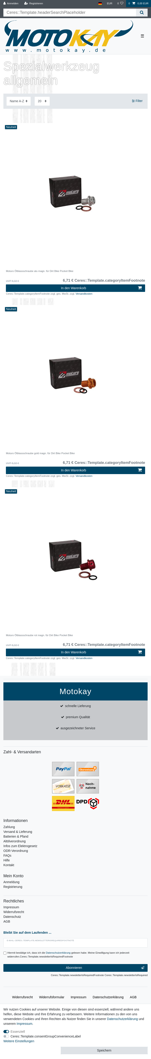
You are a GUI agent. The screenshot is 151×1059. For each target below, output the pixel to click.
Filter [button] (137, 101)
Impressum (11, 907)
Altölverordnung (14, 841)
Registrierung (12, 887)
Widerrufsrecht (13, 912)
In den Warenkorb (101, 288)
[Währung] (109, 3)
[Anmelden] (11, 3)
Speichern (104, 1050)
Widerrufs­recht (22, 997)
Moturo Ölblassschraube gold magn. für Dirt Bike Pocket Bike (40, 453)
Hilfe (6, 860)
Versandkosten (84, 293)
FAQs (7, 855)
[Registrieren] (33, 3)
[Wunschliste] (120, 3)
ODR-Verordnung (15, 851)
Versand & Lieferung (17, 832)
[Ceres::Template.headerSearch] (142, 13)
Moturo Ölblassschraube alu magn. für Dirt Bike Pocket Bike (39, 271)
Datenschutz (12, 916)
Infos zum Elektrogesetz (20, 846)
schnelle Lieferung (78, 706)
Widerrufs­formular (51, 997)
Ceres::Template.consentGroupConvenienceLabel (46, 1036)
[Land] (100, 3)
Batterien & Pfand (15, 836)
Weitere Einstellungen (18, 1041)
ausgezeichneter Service (78, 728)
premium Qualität (78, 717)
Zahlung (9, 827)
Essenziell (18, 1031)
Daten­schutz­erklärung (108, 997)
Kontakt (8, 865)
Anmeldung (11, 882)
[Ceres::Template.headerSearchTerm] (69, 13)
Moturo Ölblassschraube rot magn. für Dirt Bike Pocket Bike (39, 635)
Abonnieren (105, 968)
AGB (6, 921)
